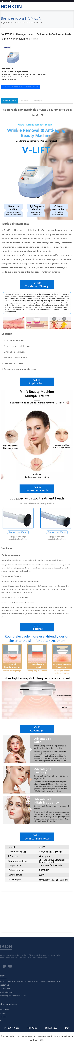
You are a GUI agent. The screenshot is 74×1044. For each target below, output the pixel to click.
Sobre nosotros (11, 1028)
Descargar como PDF (32, 87)
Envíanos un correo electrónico (13, 87)
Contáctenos (51, 1028)
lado (67, 1028)
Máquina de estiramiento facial (27, 23)
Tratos (9, 23)
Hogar (3, 23)
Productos (32, 1028)
